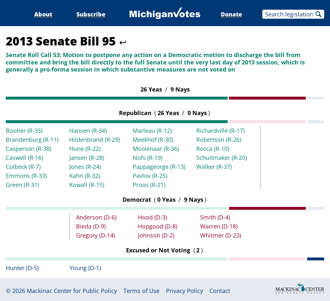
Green (22, 185)
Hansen (88, 130)
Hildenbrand (94, 139)
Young (85, 268)
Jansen (86, 157)
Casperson (28, 148)
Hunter (22, 268)
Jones (85, 166)
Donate (231, 14)
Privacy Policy (184, 291)
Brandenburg (32, 139)
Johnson (156, 235)
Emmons (26, 176)
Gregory (95, 235)
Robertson (218, 139)
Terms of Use (141, 291)
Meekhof (153, 139)
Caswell (24, 157)
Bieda (91, 226)
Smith (215, 217)
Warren (219, 226)
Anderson (96, 217)
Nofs (147, 157)
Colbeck (23, 166)
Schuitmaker (221, 157)
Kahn (84, 176)
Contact (219, 291)
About (43, 14)
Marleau (152, 130)
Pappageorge (159, 166)
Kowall (86, 185)
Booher (24, 130)
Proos (149, 185)
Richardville (220, 130)
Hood (152, 217)
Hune (85, 148)
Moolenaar (156, 148)
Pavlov (150, 176)
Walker (214, 166)
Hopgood (157, 226)
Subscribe (90, 14)
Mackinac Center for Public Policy (72, 291)
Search (318, 14)
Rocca (212, 148)
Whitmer (220, 235)
